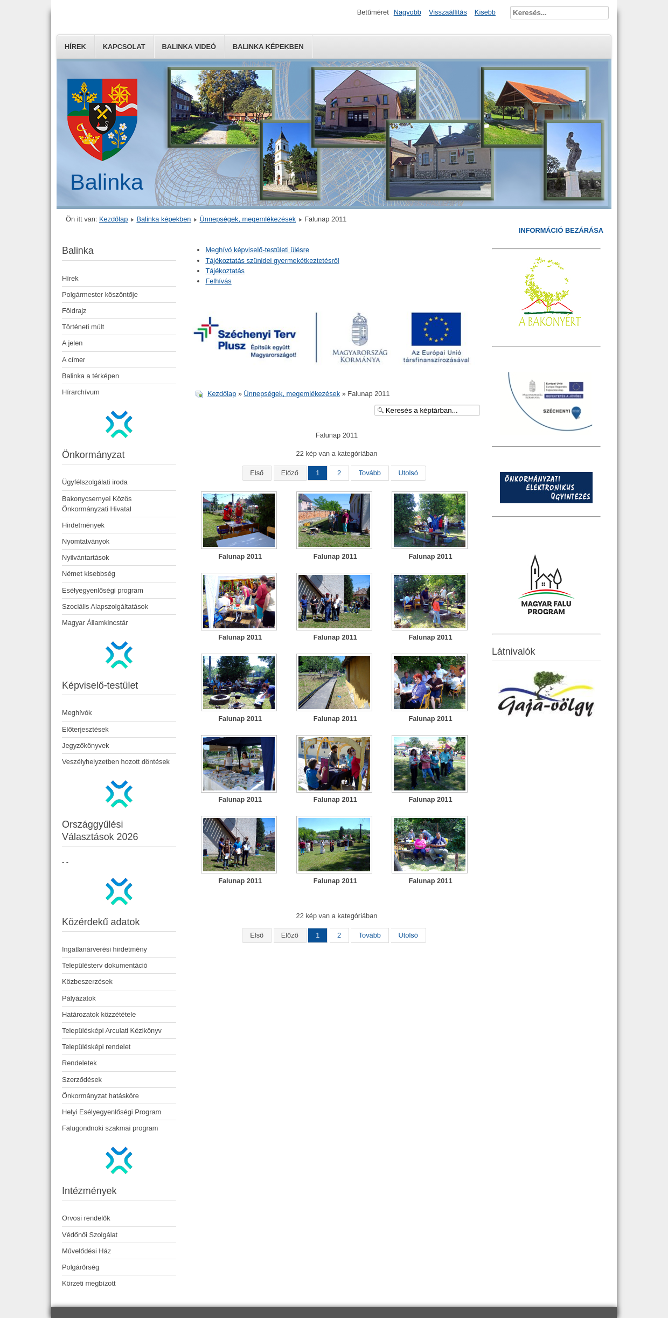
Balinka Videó (189, 47)
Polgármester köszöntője (100, 294)
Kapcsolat (124, 47)
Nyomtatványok (85, 541)
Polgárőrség (80, 1267)
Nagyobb (407, 12)
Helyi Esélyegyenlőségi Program (111, 1112)
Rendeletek (79, 1063)
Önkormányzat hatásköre (100, 1096)
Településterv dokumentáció (105, 965)
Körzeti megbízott (89, 1283)
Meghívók (77, 713)
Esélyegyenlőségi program (102, 590)
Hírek (75, 47)
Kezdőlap (113, 219)
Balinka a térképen (90, 376)
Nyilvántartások (85, 557)
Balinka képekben (268, 47)
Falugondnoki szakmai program (110, 1128)
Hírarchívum (81, 392)
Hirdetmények (83, 525)
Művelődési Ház (86, 1251)
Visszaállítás (448, 12)
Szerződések (82, 1080)
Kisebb (485, 12)
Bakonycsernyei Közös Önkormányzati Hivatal (96, 504)
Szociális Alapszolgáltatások (105, 606)
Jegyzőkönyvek (85, 745)
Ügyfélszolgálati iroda (95, 482)
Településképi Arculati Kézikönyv (112, 1030)
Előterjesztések (85, 729)
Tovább (370, 473)
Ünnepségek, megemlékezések (248, 219)
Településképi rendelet (96, 1047)
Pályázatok (79, 998)
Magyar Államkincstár (95, 623)
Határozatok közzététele (99, 1014)
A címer (73, 360)
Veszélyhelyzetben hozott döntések (116, 762)
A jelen (72, 343)
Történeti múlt (83, 327)
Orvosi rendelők (86, 1218)
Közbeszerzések (87, 981)
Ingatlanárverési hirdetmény (104, 949)
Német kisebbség (88, 574)
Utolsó (408, 473)
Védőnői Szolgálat (89, 1235)
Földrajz (74, 311)
